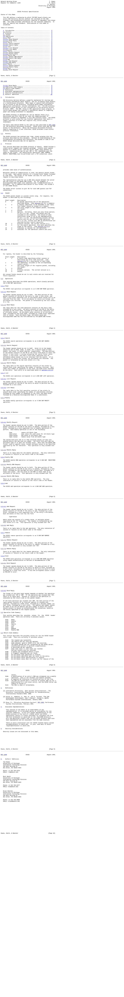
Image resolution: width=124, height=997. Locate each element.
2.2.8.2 (5, 102)
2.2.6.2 (5, 75)
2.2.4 (5, 61)
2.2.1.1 (5, 47)
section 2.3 (39, 243)
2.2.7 (5, 77)
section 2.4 (21, 312)
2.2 (4, 43)
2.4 (4, 105)
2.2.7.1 (5, 78)
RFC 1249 (4, 97)
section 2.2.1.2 (47, 442)
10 (51, 112)
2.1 (4, 42)
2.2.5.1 (5, 68)
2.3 (4, 104)
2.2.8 (5, 82)
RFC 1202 (52, 149)
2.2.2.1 (5, 52)
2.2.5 (5, 66)
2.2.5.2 (5, 70)
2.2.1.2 (5, 49)
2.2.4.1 (5, 63)
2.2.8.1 (5, 84)
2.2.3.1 (5, 57)
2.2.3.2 (5, 59)
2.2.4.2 (5, 64)
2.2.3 (5, 56)
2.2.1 (5, 45)
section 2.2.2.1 (43, 271)
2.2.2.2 (5, 54)
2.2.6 (5, 71)
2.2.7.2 (5, 80)
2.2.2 (5, 50)
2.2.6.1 (5, 73)
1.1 (4, 38)
